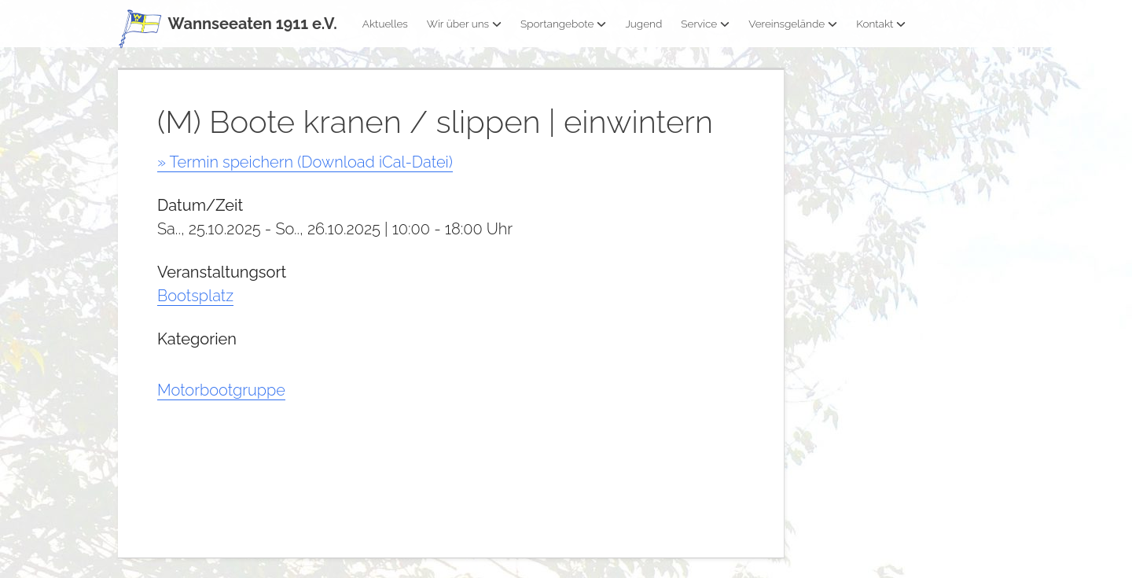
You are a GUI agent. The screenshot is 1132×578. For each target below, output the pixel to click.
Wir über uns (464, 23)
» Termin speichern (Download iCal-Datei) (305, 162)
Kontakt (881, 23)
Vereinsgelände (792, 23)
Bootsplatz (195, 295)
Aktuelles (385, 23)
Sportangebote (563, 23)
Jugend (643, 23)
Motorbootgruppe (221, 390)
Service (705, 23)
